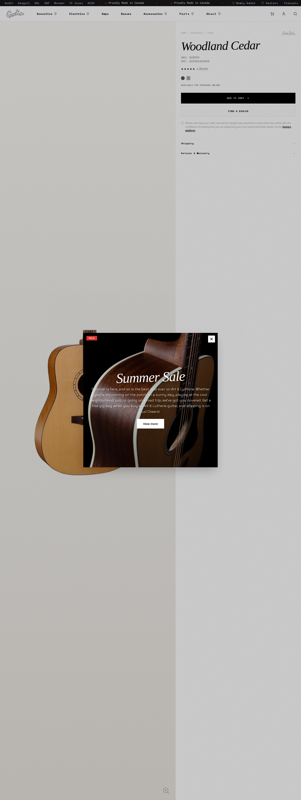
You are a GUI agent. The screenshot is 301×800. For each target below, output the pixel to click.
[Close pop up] (211, 339)
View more (150, 424)
